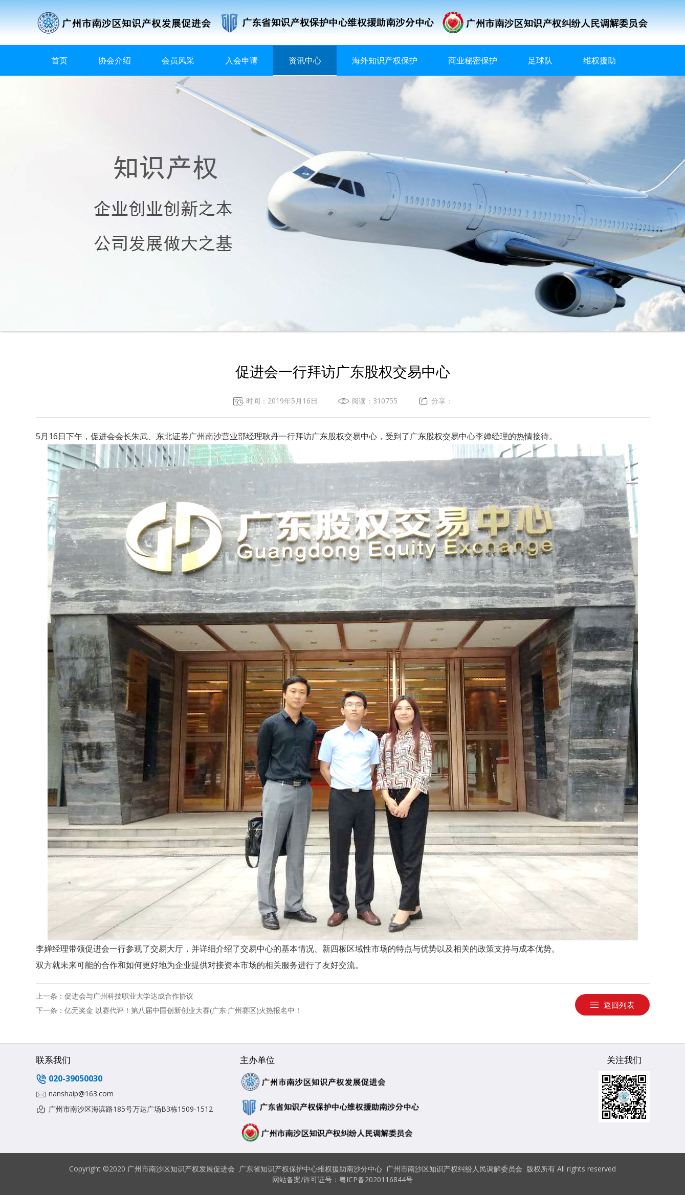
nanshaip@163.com (81, 1093)
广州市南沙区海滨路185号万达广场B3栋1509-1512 (131, 1109)
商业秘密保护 (472, 60)
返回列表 (619, 1005)
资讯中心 (305, 60)
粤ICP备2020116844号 (376, 1179)
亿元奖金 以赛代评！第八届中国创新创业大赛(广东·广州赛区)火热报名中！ (183, 1010)
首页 (59, 60)
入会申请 (241, 60)
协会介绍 (114, 60)
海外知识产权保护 (384, 60)
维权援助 (599, 60)
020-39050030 (75, 1078)
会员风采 (178, 60)
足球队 (540, 60)
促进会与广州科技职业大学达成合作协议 (128, 996)
